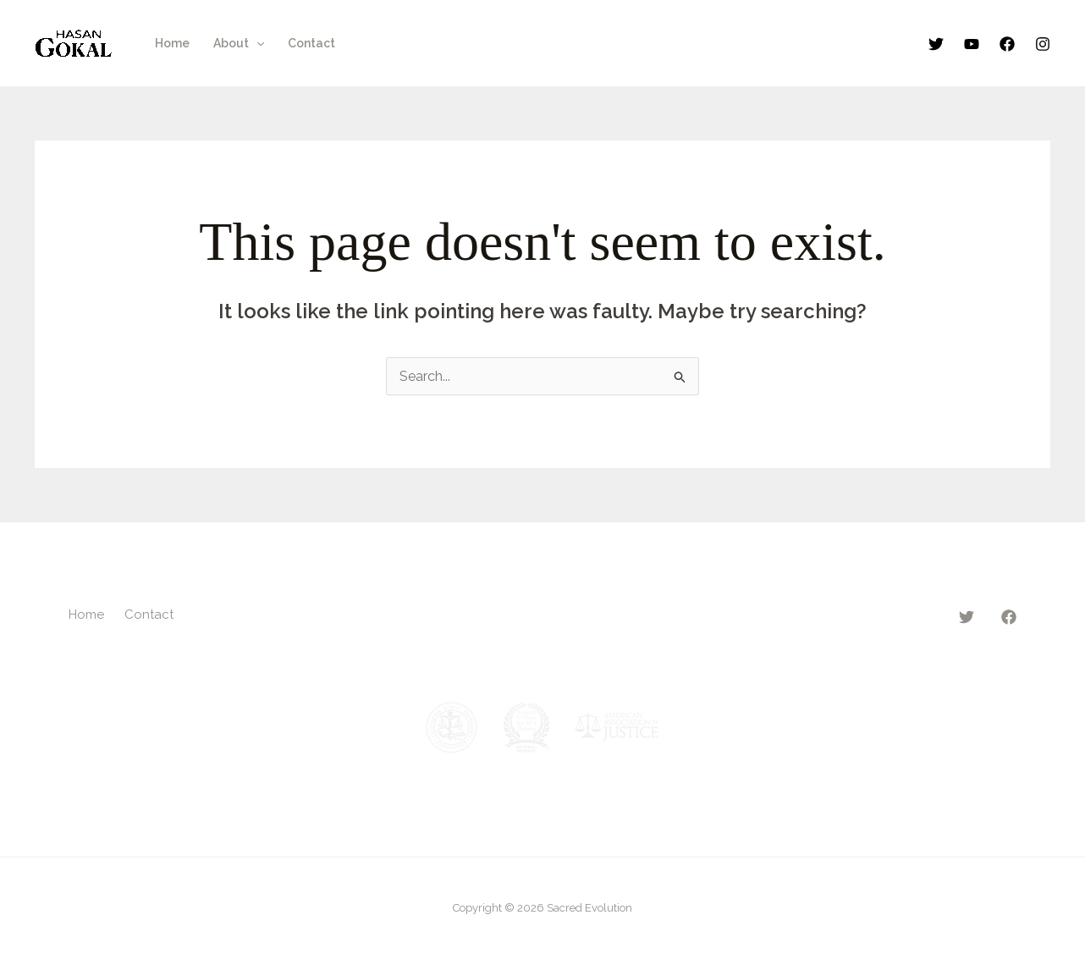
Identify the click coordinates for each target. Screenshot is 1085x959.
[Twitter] (936, 44)
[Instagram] (1042, 44)
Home (172, 43)
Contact (311, 43)
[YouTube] (971, 44)
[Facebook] (1007, 44)
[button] (256, 43)
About (238, 43)
